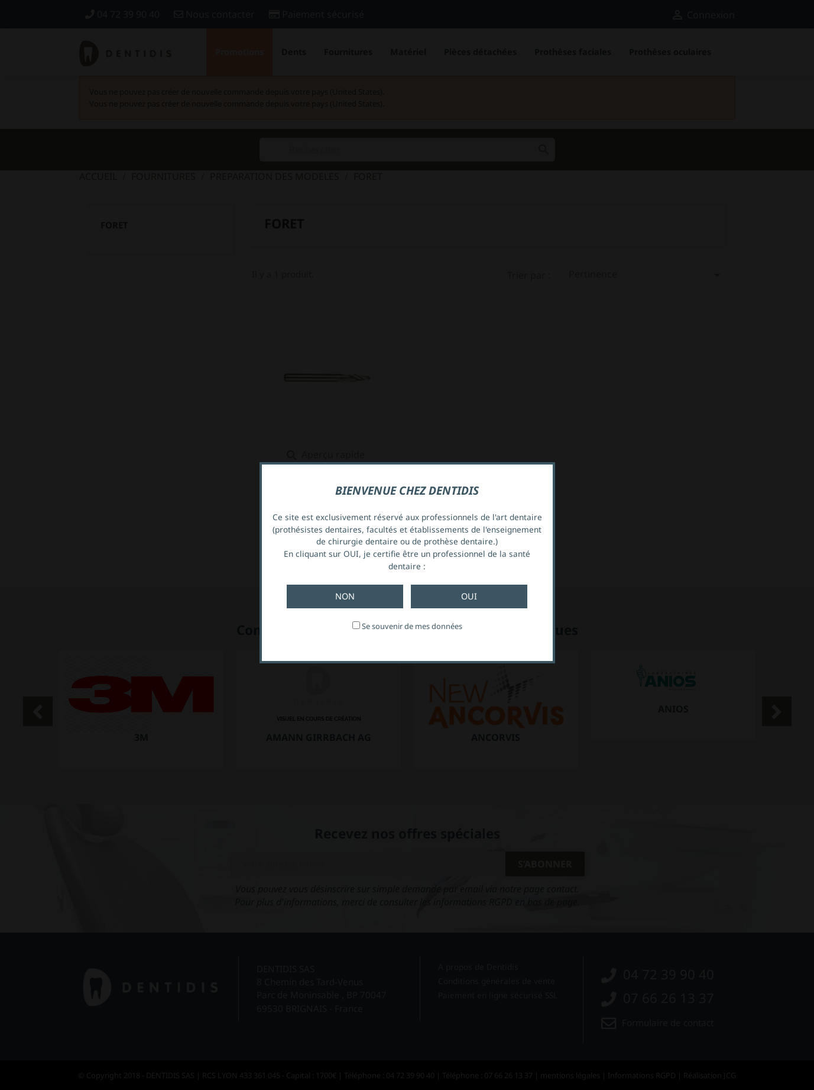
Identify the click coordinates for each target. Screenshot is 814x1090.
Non (345, 596)
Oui (469, 596)
